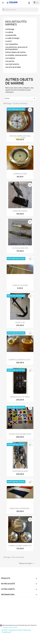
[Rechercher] (20, 9)
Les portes (9, 61)
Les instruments (12, 64)
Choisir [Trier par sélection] (20, 98)
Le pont (8, 41)
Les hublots (10, 58)
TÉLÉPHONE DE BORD (20, 471)
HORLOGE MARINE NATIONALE (20, 136)
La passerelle (10, 35)
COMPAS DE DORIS (20, 174)
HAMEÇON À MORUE (20, 211)
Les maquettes (11, 44)
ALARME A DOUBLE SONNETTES (20, 546)
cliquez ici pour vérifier (9, 627)
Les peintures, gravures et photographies (16, 48)
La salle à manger (12, 38)
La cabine (9, 32)
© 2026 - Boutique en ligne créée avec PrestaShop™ (16, 631)
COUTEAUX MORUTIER (20, 248)
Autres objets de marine (15, 52)
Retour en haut (27, 563)
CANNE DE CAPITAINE (20, 285)
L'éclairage (9, 29)
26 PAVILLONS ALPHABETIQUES (20, 434)
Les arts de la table (13, 67)
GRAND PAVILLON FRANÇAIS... (20, 508)
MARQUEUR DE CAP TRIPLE (20, 397)
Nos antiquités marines (16, 23)
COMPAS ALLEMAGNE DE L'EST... (20, 360)
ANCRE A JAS (20, 322)
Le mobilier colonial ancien (16, 55)
